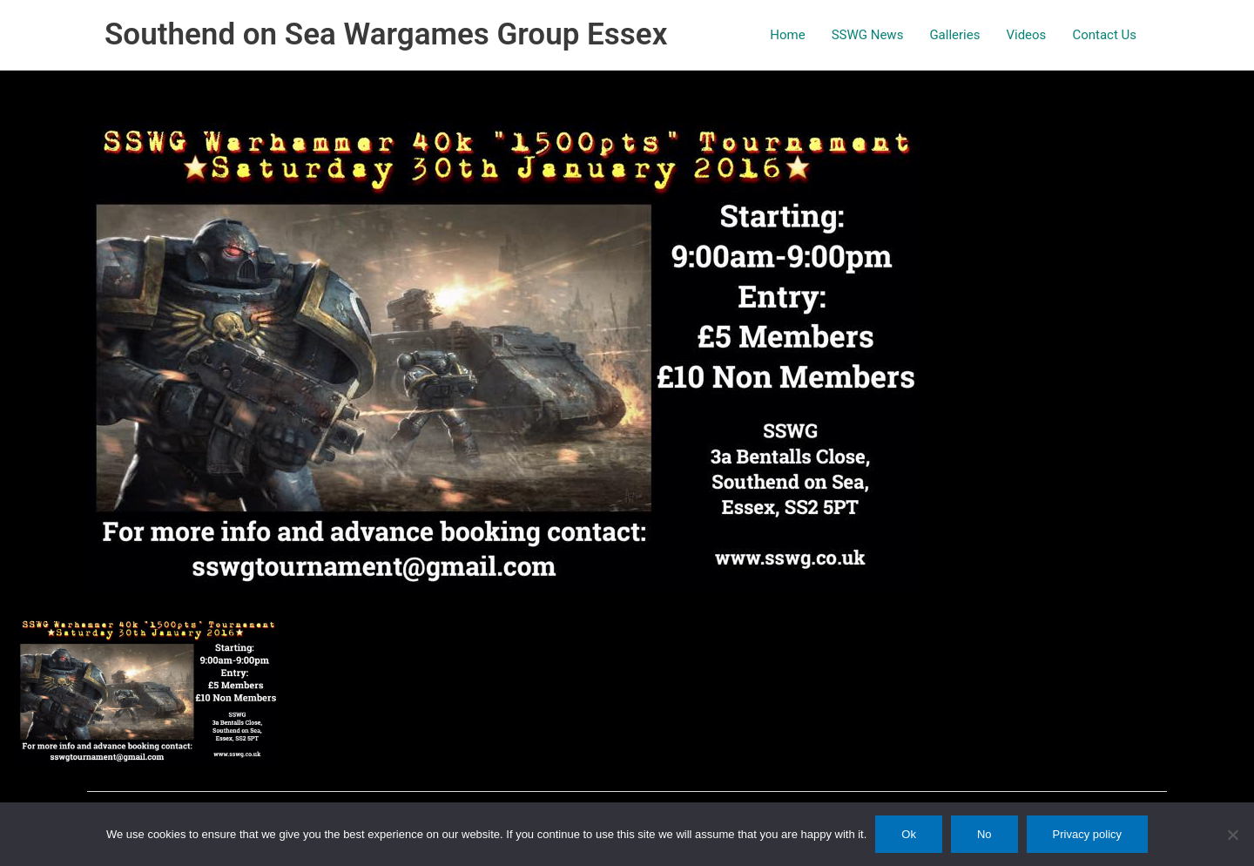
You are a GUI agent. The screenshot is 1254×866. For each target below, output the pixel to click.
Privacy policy (1087, 834)
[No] (1232, 834)
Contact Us (1104, 35)
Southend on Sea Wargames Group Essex (385, 34)
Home (787, 35)
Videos (1026, 35)
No (984, 834)
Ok (908, 834)
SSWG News (868, 35)
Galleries (954, 35)
